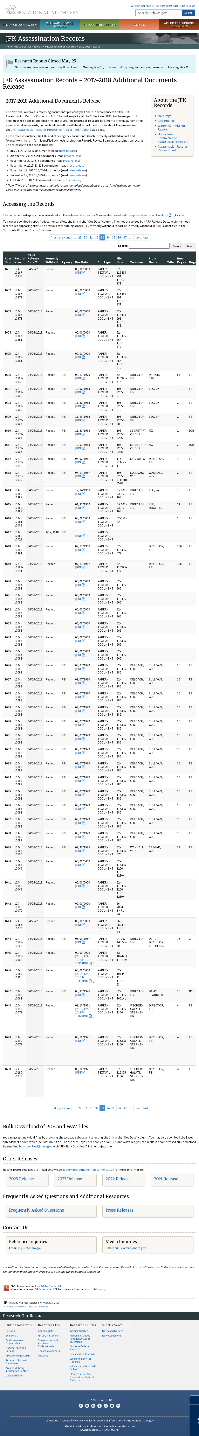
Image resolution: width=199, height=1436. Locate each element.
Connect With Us (100, 1400)
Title (170, 262)
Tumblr (99, 1405)
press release (67, 151)
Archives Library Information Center (17, 1369)
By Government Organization (15, 1341)
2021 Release (166, 1179)
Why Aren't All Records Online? (83, 1368)
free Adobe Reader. (48, 1286)
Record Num (19, 260)
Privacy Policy (84, 1420)
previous (64, 237)
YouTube (105, 1405)
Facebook (81, 1405)
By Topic (10, 1331)
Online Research (19, 1325)
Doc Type (104, 262)
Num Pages (181, 260)
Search (188, 13)
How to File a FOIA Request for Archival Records (82, 1377)
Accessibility (67, 1420)
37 (125, 237)
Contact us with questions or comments (26, 1306)
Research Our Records (20, 25)
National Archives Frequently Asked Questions (80, 1338)
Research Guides (83, 1325)
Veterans (43, 1355)
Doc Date (81, 262)
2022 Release (118, 1179)
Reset (190, 246)
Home (9, 46)
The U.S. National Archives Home (42, 9)
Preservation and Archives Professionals (48, 1343)
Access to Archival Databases (16, 1361)
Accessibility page (95, 1289)
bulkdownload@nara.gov (35, 1146)
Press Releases (120, 1210)
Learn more (164, 1429)
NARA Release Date (33, 258)
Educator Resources (99, 25)
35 (113, 237)
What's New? (112, 1325)
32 (96, 237)
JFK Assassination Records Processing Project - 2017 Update (51, 129)
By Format (11, 1335)
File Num (120, 260)
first (53, 237)
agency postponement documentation (88, 1169)
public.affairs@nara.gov (130, 1248)
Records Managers (49, 1351)
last (145, 237)
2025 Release (21, 1179)
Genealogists (45, 1331)
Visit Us (139, 25)
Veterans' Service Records (59, 24)
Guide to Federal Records (79, 1347)
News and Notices (112, 1331)
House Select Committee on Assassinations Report (173, 138)
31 (91, 237)
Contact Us (187, 6)
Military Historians (48, 1335)
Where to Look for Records (80, 1360)
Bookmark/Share (167, 6)
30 (85, 237)
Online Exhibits (14, 1375)
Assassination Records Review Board (173, 148)
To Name (136, 262)
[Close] (194, 1400)
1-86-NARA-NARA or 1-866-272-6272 (100, 1430)
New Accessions (111, 1335)
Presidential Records (18, 1355)
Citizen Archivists (142, 6)
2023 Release (69, 1179)
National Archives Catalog (16, 1349)
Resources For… (50, 1325)
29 (79, 237)
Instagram (93, 1405)
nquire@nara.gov (30, 1248)
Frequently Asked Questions (36, 1210)
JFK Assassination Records (60, 46)
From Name (153, 260)
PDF (79, 272)
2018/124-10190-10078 (82, 1012)
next (138, 237)
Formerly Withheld (51, 260)
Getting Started (79, 1331)
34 (108, 237)
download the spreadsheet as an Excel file (140, 215)
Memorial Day (118, 67)
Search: (123, 246)
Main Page (164, 116)
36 (119, 237)
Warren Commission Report (171, 127)
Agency (67, 262)
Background (166, 121)
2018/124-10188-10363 (82, 959)
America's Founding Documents (179, 24)
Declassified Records (82, 1354)
